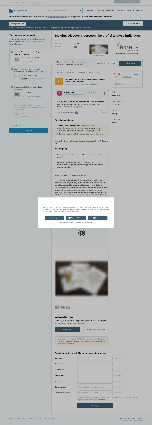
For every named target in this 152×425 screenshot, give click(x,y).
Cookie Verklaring (72, 211)
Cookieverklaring (87, 222)
